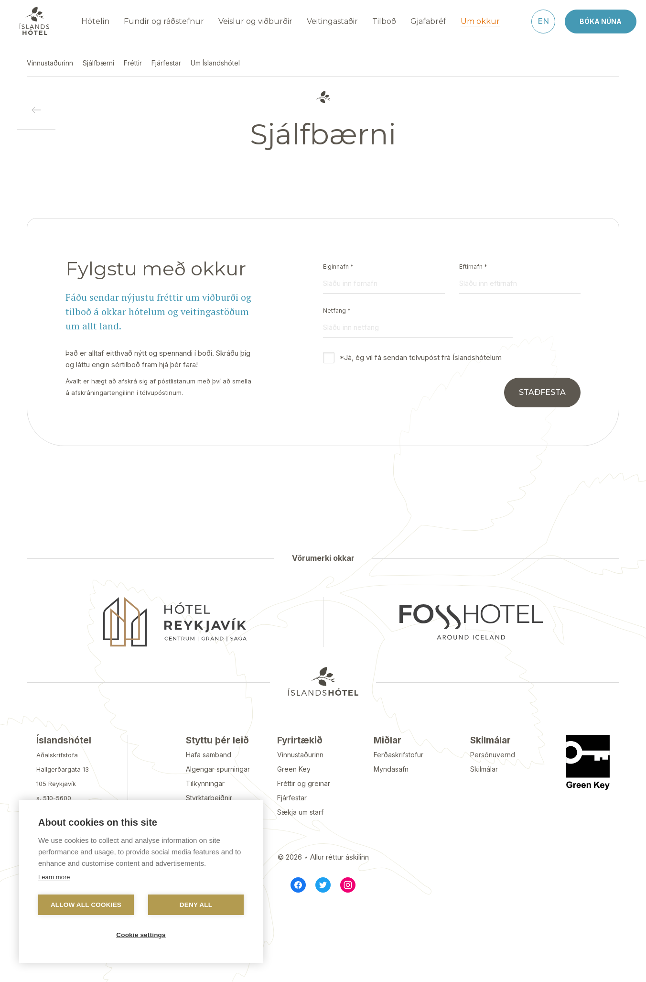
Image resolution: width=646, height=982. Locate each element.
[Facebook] (298, 885)
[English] (543, 21)
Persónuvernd (492, 755)
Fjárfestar (292, 798)
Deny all (196, 904)
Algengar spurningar (218, 769)
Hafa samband (208, 755)
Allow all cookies (86, 904)
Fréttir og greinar (303, 783)
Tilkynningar (205, 783)
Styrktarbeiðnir (209, 798)
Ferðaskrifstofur (398, 755)
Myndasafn (391, 769)
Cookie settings (141, 934)
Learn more (54, 877)
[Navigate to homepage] (34, 21)
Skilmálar (484, 769)
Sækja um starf (300, 812)
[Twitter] (323, 885)
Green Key (294, 769)
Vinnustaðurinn (300, 755)
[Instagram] (347, 885)
